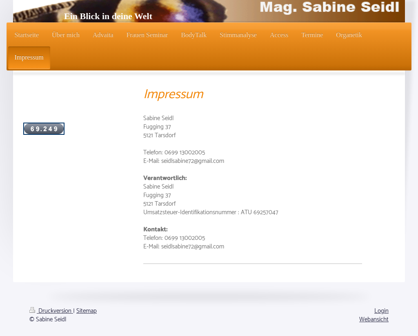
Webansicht (374, 319)
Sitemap (86, 311)
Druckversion (51, 311)
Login (381, 311)
